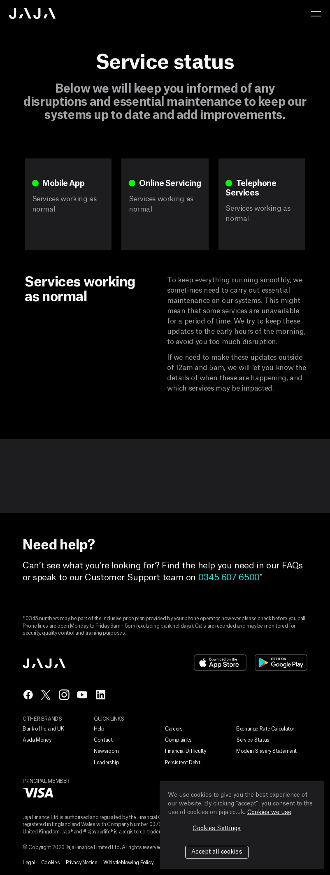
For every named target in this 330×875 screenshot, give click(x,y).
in (100, 694)
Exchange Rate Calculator (265, 728)
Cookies (50, 862)
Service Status (253, 740)
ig (64, 694)
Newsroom (106, 751)
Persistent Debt (182, 762)
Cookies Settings (217, 828)
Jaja (44, 663)
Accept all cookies (216, 852)
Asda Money (37, 740)
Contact (103, 740)
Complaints (178, 740)
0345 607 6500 (229, 577)
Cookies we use (269, 812)
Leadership (106, 762)
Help (99, 728)
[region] (242, 825)
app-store (220, 662)
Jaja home (32, 13)
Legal (29, 862)
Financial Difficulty (185, 751)
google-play (281, 662)
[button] (316, 13)
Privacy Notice (82, 862)
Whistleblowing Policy (128, 862)
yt (82, 694)
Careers (173, 728)
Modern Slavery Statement (266, 751)
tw (46, 694)
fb (28, 694)
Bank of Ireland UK (43, 728)
